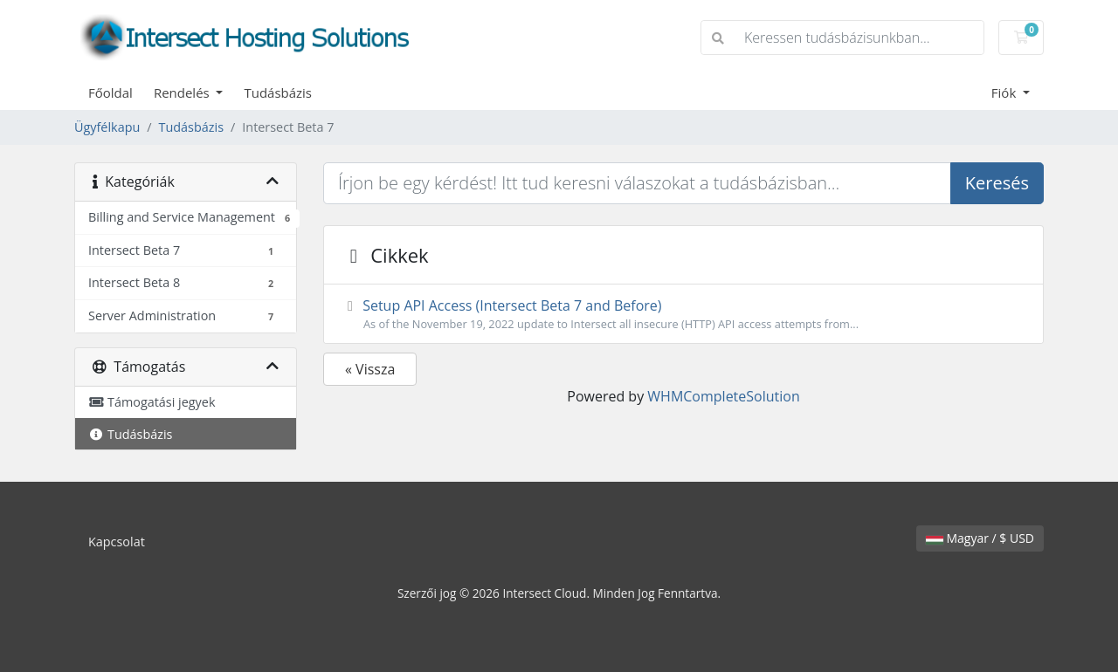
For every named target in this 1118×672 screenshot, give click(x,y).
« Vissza (370, 369)
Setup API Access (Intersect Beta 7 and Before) (683, 314)
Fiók (1005, 92)
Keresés (997, 183)
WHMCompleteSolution (723, 396)
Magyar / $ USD (980, 538)
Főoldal (110, 92)
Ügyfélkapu (107, 127)
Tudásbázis (278, 92)
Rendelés (183, 92)
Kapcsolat (116, 541)
